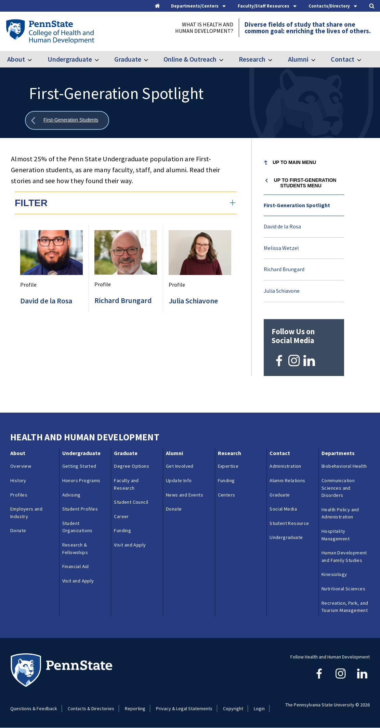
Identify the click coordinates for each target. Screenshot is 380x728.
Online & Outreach (190, 59)
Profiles (18, 495)
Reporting (135, 708)
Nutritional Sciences (343, 589)
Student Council (131, 502)
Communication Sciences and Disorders (338, 487)
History (18, 480)
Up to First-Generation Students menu (305, 182)
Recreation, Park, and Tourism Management (345, 607)
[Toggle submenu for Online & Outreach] (225, 59)
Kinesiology (334, 574)
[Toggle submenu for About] (34, 59)
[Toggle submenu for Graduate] (150, 59)
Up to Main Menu (294, 162)
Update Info (179, 480)
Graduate (127, 59)
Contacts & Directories (91, 708)
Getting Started (79, 466)
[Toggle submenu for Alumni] (317, 59)
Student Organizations (77, 527)
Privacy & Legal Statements (184, 708)
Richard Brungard (284, 269)
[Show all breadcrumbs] (67, 120)
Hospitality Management (336, 535)
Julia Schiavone (282, 290)
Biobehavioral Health (344, 466)
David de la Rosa (282, 226)
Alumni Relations (287, 480)
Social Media (283, 509)
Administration (285, 466)
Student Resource (289, 523)
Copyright (233, 708)
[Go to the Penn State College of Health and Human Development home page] (49, 31)
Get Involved (180, 466)
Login (259, 708)
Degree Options (131, 466)
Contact (342, 59)
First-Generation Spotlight (297, 205)
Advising (71, 495)
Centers (226, 495)
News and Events (184, 495)
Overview (20, 466)
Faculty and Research (126, 484)
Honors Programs (81, 480)
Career (121, 516)
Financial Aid (75, 566)
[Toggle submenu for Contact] (363, 59)
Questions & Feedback (33, 708)
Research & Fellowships (75, 548)
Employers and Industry (26, 512)
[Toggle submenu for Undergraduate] (101, 59)
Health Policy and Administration (340, 513)
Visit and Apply (78, 581)
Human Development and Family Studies (344, 556)
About (16, 59)
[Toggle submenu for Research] (274, 59)
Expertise (228, 466)
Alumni (298, 59)
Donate (18, 530)
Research (252, 59)
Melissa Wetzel (281, 247)
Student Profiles (80, 509)
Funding (122, 530)
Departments (338, 453)
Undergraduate (70, 59)
